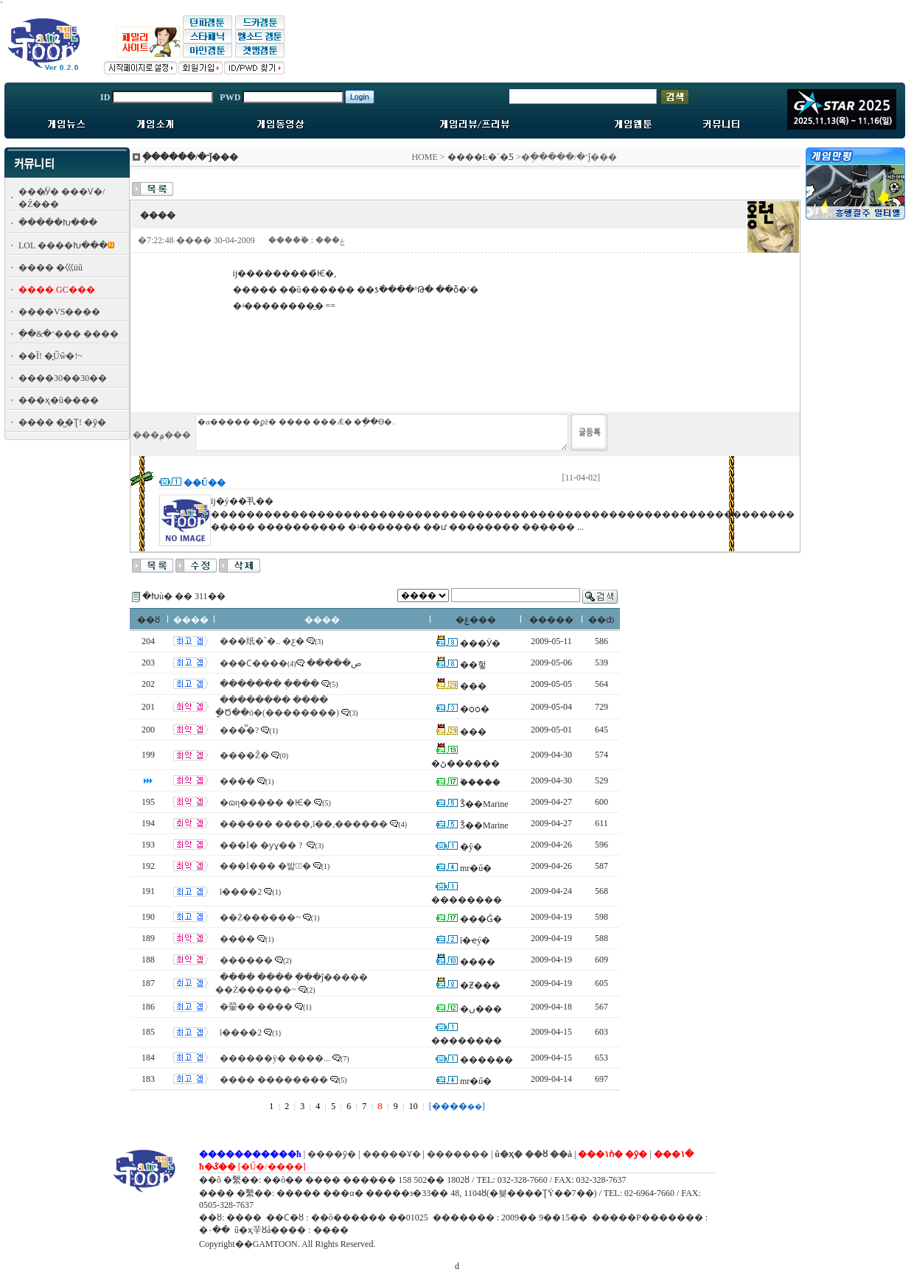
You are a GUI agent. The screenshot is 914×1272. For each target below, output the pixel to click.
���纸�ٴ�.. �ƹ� (262, 641)
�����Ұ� (392, 1154)
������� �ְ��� (269, 684)
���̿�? (239, 730)
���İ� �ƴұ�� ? (262, 845)
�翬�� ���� (256, 1007)
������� (458, 1154)
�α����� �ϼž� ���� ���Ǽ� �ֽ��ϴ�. (381, 432)
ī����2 (241, 892)
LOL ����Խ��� (63, 245)
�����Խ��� (57, 222)
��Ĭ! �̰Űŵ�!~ (50, 356)
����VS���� (59, 312)
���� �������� (274, 1079)
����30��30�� (62, 378)
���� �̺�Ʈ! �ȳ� (62, 422)
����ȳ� (331, 1154)
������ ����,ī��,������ (304, 824)
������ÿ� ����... (275, 1058)
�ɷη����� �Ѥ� (266, 802)
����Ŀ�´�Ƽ (480, 157)
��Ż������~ (260, 917)
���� (237, 781)
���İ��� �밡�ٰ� (265, 866)
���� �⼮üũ (50, 267)
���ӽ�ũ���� (58, 400)
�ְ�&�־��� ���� (68, 334)
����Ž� (244, 755)
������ (246, 960)
